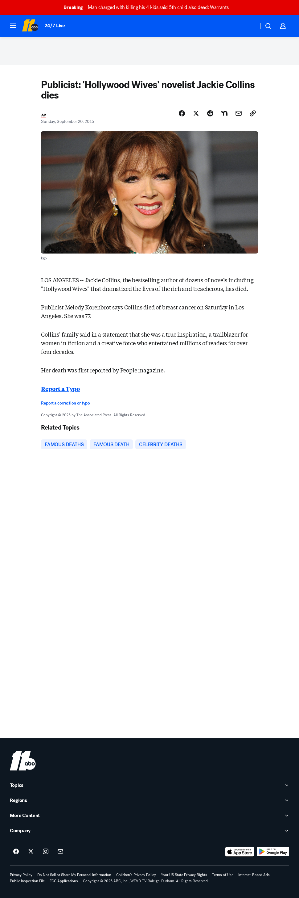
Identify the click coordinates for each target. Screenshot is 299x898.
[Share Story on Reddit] (210, 113)
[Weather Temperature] (249, 26)
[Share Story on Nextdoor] (224, 113)
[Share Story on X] (196, 113)
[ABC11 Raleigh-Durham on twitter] (31, 852)
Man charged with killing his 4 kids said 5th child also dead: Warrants (148, 7)
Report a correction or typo (65, 403)
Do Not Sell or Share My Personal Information (74, 875)
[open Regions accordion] (149, 800)
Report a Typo (60, 388)
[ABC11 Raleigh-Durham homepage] (30, 26)
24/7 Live (54, 25)
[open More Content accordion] (149, 815)
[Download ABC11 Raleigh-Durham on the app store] (240, 852)
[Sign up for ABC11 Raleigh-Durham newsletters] (60, 852)
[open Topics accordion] (149, 785)
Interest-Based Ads (254, 875)
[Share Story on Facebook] (182, 113)
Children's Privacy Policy (136, 875)
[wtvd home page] (23, 761)
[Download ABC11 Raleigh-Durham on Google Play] (273, 852)
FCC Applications (64, 881)
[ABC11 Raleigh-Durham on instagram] (45, 852)
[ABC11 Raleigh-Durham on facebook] (16, 852)
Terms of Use (222, 875)
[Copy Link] (253, 113)
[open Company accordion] (149, 831)
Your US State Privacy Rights (184, 875)
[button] (12, 25)
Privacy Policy (21, 875)
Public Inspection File (27, 881)
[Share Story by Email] (238, 113)
